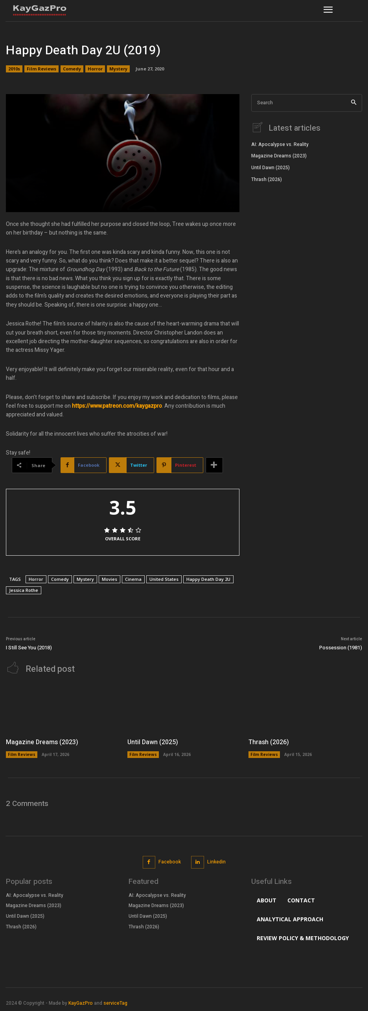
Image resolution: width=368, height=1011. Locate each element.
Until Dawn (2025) (270, 167)
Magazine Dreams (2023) (279, 155)
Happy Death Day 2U (208, 579)
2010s (14, 68)
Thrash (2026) (266, 179)
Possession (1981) (340, 647)
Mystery (118, 68)
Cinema (133, 579)
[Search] (353, 103)
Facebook (169, 861)
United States (163, 579)
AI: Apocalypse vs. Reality (280, 144)
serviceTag (115, 1003)
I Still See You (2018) (29, 647)
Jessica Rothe (23, 590)
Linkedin (216, 861)
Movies (109, 579)
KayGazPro (80, 1003)
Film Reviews (41, 68)
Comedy (72, 68)
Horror (95, 68)
